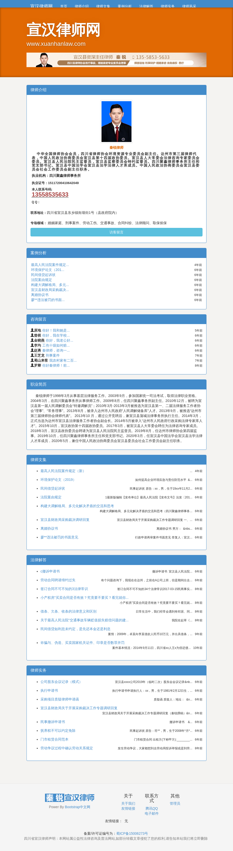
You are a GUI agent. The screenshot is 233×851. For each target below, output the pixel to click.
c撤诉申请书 (50, 571)
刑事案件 (53, 355)
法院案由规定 (41, 280)
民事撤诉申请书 (52, 722)
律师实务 (168, 6)
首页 (63, 6)
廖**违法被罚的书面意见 (59, 537)
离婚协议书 (39, 295)
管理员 (175, 803)
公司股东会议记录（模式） (61, 682)
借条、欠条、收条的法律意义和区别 (68, 611)
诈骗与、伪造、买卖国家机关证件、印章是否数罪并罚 (82, 643)
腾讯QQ (152, 808)
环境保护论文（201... (47, 270)
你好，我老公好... (59, 340)
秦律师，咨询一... (56, 350)
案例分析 (125, 6)
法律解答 (146, 6)
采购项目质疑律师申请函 (59, 699)
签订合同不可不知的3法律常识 (64, 589)
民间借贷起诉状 (43, 275)
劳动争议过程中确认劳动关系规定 (66, 748)
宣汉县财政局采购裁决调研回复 (65, 520)
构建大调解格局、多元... (50, 285)
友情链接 (128, 808)
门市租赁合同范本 (54, 739)
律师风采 (189, 6)
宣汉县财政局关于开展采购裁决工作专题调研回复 (79, 708)
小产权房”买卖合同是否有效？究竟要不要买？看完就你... (84, 598)
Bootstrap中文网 (77, 807)
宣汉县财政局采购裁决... (50, 290)
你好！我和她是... (56, 330)
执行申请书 (49, 690)
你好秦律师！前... (56, 365)
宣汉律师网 (41, 6)
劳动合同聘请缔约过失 (58, 580)
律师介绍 (82, 6)
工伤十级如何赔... (56, 345)
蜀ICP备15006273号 (132, 833)
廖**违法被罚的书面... (48, 300)
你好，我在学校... (56, 335)
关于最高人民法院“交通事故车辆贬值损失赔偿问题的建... (84, 620)
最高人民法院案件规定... (50, 265)
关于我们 (128, 803)
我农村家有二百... (63, 360)
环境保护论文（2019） (58, 480)
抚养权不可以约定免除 (58, 731)
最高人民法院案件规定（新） (63, 471)
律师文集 (103, 6)
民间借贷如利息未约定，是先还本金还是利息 (75, 629)
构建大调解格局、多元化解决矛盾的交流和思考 (77, 506)
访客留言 (117, 232)
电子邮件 (152, 813)
